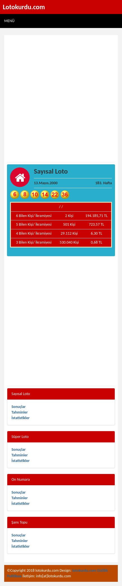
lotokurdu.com (84, 570)
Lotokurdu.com (24, 7)
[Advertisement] (61, 99)
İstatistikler (20, 417)
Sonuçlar (18, 406)
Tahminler (19, 412)
